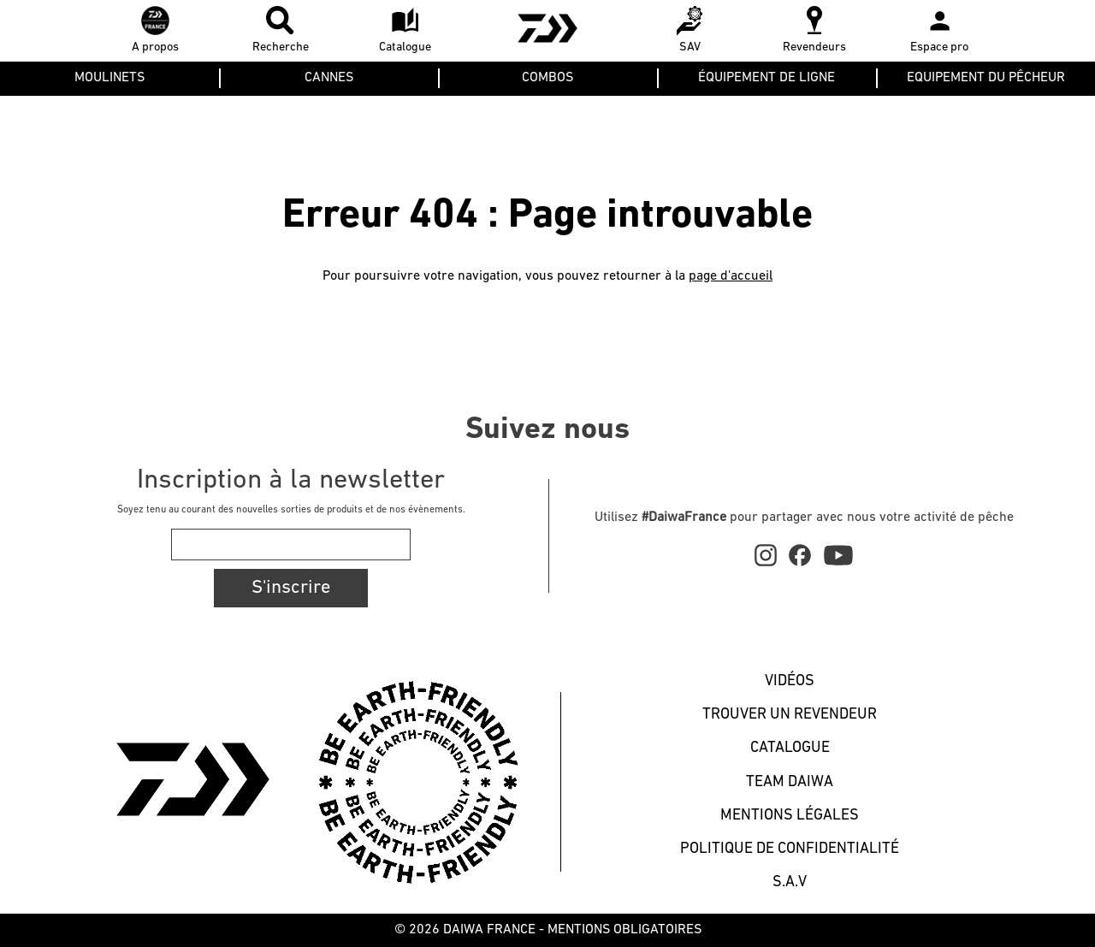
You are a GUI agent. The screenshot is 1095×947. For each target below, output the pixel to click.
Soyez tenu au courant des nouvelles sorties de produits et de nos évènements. (291, 510)
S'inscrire (291, 588)
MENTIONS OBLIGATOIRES (624, 930)
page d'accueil (730, 276)
